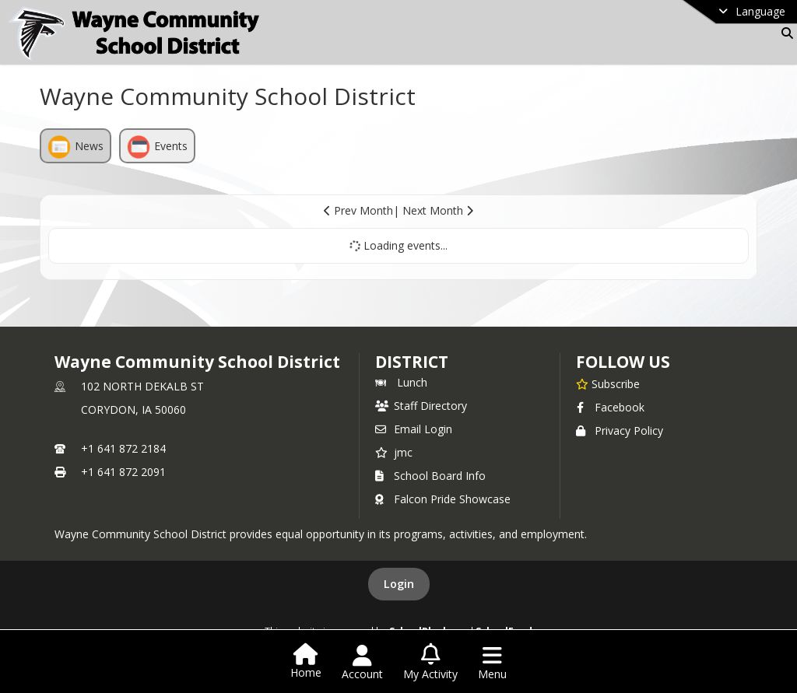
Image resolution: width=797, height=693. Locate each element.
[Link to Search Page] (784, 33)
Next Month (437, 210)
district (411, 362)
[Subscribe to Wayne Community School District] (608, 383)
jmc (394, 452)
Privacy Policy (619, 430)
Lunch (401, 382)
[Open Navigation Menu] (492, 662)
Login (399, 583)
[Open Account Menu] (362, 662)
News (75, 147)
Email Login (413, 429)
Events (157, 147)
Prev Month (358, 210)
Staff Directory (421, 405)
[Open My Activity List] (430, 662)
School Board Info (430, 475)
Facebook (610, 407)
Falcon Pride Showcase (443, 499)
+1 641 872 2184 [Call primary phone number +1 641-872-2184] (123, 448)
